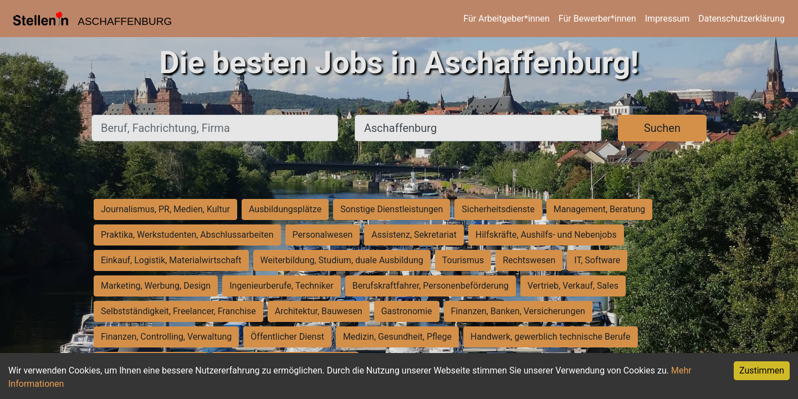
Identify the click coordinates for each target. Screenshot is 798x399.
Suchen (662, 128)
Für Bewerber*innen (597, 18)
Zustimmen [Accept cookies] (761, 370)
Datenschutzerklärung (741, 18)
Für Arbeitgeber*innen (506, 18)
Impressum (667, 18)
